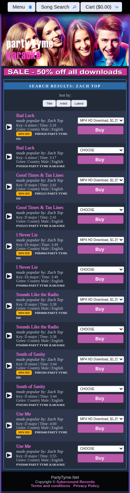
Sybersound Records (76, 482)
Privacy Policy (86, 486)
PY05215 (22, 226)
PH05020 (41, 134)
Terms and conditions (50, 486)
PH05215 (41, 193)
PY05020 (22, 166)
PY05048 (22, 464)
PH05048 (41, 432)
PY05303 (22, 405)
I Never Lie (27, 234)
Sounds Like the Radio (37, 294)
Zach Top (55, 120)
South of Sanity (30, 354)
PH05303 (41, 372)
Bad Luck (25, 115)
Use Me (23, 413)
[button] (21, 7)
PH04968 (41, 313)
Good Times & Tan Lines (40, 175)
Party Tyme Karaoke (47, 166)
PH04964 (41, 253)
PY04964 (22, 285)
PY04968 (22, 345)
